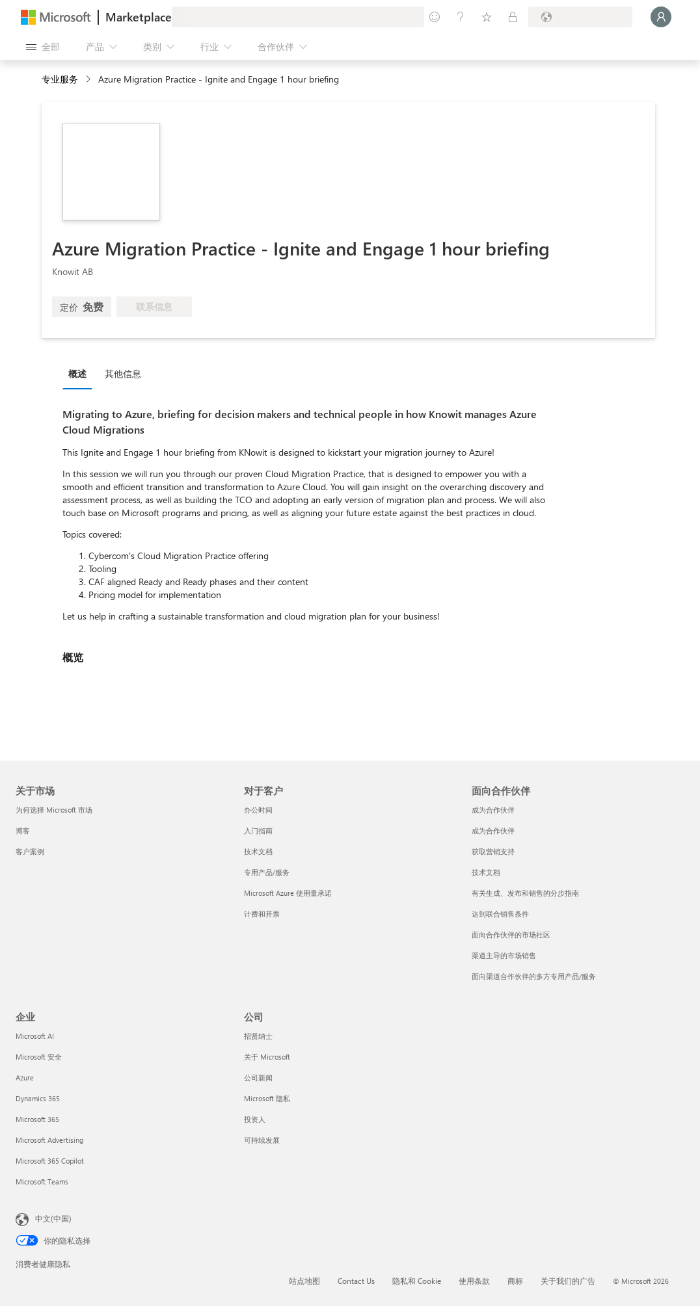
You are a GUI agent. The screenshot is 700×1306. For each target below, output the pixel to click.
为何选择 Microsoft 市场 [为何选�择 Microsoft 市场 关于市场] (54, 810)
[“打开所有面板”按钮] (43, 47)
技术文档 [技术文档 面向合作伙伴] (486, 872)
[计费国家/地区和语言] (580, 17)
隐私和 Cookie (416, 1280)
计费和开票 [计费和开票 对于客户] (262, 914)
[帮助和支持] (460, 17)
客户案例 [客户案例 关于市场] (30, 851)
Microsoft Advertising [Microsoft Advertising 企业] (49, 1140)
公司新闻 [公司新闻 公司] (258, 1077)
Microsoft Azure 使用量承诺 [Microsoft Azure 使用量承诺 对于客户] (288, 893)
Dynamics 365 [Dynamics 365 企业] (38, 1098)
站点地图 (304, 1280)
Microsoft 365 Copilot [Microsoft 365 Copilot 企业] (50, 1161)
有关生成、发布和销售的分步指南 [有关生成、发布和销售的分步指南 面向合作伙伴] (525, 893)
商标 (515, 1280)
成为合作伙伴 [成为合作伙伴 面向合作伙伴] (493, 810)
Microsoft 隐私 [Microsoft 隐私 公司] (267, 1098)
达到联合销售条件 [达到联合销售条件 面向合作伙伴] (500, 914)
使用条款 (474, 1280)
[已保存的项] (486, 17)
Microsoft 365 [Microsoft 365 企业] (37, 1119)
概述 (77, 373)
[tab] (80, 373)
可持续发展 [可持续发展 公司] (262, 1140)
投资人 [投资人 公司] (254, 1119)
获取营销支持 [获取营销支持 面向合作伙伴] (493, 851)
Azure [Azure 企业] (25, 1077)
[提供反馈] (434, 17)
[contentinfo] (89, 80)
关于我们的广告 (568, 1280)
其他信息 (123, 373)
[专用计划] (512, 17)
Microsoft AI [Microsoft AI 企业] (35, 1036)
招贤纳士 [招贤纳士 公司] (258, 1036)
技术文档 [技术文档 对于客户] (258, 851)
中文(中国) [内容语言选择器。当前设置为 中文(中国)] (53, 1218)
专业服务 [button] (60, 79)
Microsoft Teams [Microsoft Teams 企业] (42, 1181)
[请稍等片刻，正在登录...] (661, 17)
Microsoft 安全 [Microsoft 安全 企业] (39, 1057)
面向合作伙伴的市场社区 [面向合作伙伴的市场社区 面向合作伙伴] (511, 934)
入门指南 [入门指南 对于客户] (258, 830)
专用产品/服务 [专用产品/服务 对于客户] (266, 872)
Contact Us (356, 1280)
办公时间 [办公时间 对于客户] (258, 810)
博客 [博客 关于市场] (23, 830)
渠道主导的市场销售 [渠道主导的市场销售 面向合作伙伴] (504, 955)
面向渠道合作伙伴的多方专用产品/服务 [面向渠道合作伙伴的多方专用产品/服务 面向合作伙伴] (534, 976)
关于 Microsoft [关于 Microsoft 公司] (267, 1057)
